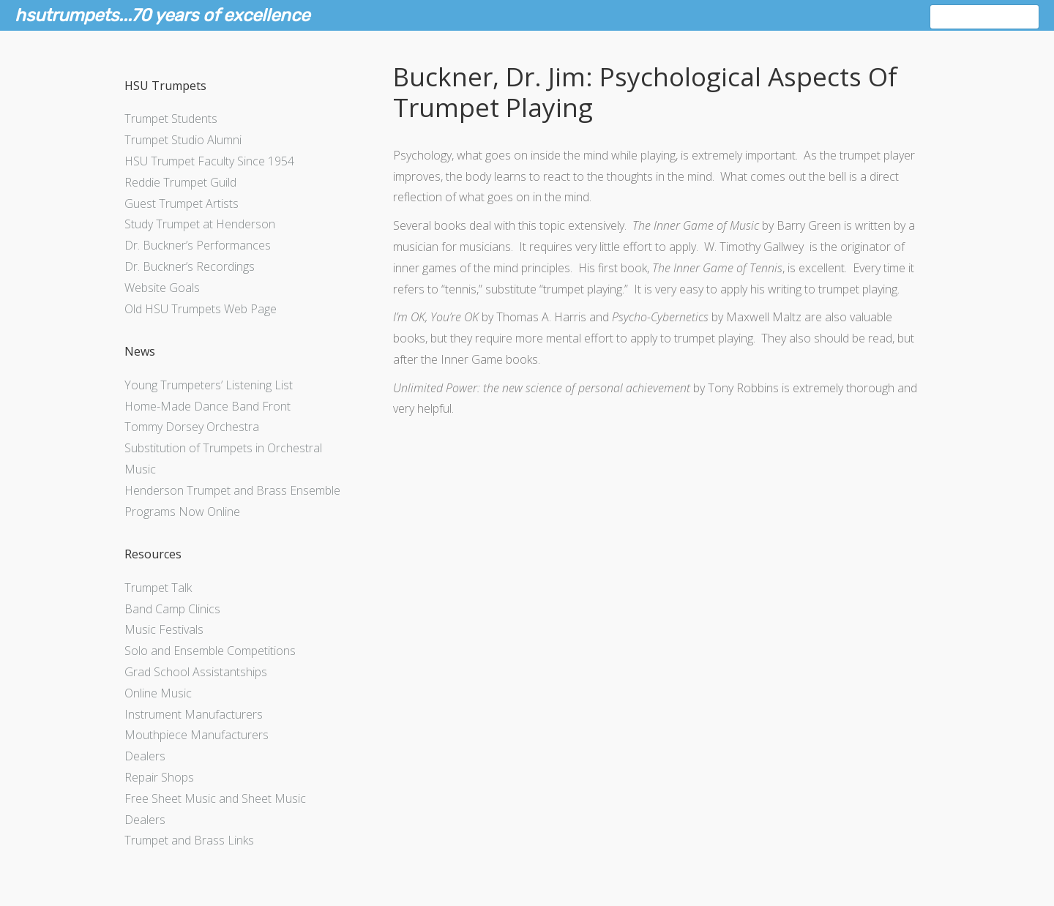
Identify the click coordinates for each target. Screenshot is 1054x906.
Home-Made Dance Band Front (207, 406)
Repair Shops (159, 777)
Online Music (158, 693)
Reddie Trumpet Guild (180, 182)
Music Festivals (163, 629)
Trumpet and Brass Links (189, 840)
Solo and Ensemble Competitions (210, 651)
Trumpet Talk (158, 588)
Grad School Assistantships (195, 672)
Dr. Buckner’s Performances (197, 245)
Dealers (144, 756)
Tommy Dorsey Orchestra (191, 427)
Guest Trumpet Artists (181, 203)
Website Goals (162, 288)
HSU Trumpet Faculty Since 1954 (209, 161)
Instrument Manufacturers (193, 714)
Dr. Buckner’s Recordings (189, 266)
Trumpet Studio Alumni (183, 140)
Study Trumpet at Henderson (199, 224)
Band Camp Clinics (172, 609)
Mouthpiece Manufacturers (196, 735)
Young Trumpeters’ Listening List (208, 385)
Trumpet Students (170, 119)
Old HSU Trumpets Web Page (200, 309)
